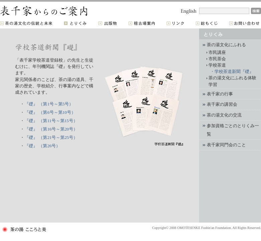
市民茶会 (217, 59)
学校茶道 (217, 65)
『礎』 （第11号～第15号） (50, 120)
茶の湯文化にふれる (226, 45)
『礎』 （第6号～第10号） (49, 112)
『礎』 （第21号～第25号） (51, 137)
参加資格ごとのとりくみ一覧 (233, 130)
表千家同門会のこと (226, 145)
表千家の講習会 (222, 104)
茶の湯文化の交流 (224, 115)
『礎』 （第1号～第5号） (48, 104)
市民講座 (217, 52)
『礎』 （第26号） (42, 146)
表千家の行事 (220, 94)
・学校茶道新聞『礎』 (232, 71)
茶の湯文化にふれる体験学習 (232, 81)
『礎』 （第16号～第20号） (51, 129)
